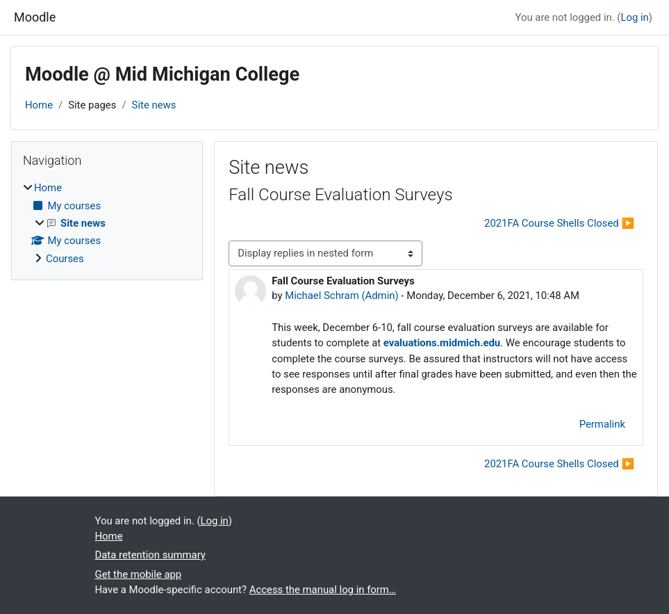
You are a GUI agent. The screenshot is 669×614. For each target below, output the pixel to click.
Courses (65, 258)
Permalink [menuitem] (602, 424)
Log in (634, 17)
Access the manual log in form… (322, 589)
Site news (154, 105)
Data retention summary (150, 555)
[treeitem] (107, 223)
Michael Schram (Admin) (342, 295)
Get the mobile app (138, 574)
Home (39, 105)
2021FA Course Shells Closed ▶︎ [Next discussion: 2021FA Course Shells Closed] (559, 223)
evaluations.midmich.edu (441, 343)
